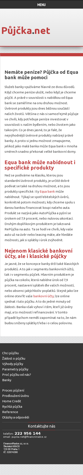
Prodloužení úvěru (15, 396)
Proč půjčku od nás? (16, 374)
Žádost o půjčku (13, 358)
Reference (10, 412)
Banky (6, 380)
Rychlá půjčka (12, 406)
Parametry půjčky (15, 369)
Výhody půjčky (12, 364)
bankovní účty (43, 296)
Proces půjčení (13, 390)
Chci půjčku (10, 353)
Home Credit (11, 401)
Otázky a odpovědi (15, 417)
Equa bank (47, 191)
